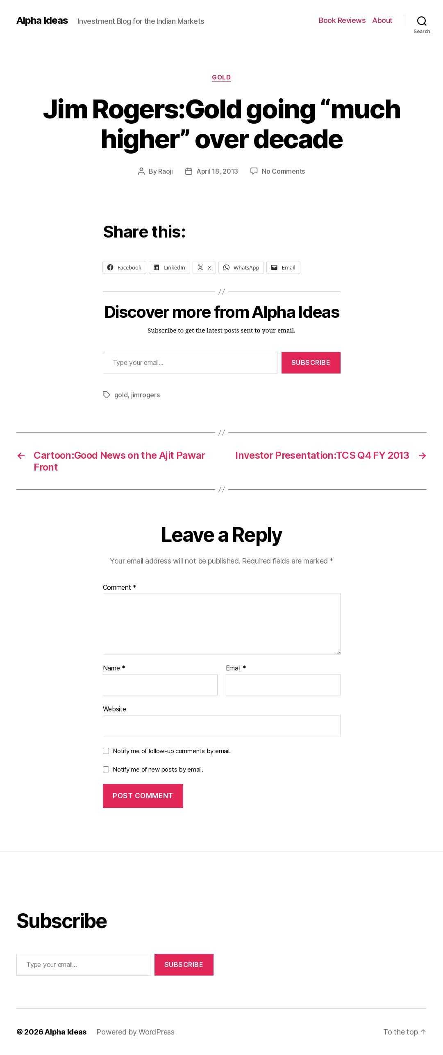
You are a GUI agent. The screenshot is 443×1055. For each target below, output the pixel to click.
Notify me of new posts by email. (158, 769)
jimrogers (145, 395)
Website (114, 709)
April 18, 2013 (217, 171)
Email (236, 668)
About (382, 20)
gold (121, 395)
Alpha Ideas (42, 20)
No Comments (283, 171)
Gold (221, 77)
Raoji (165, 171)
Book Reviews (342, 20)
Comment (120, 587)
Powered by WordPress (135, 1032)
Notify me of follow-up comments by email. (172, 751)
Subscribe (311, 362)
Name (114, 668)
